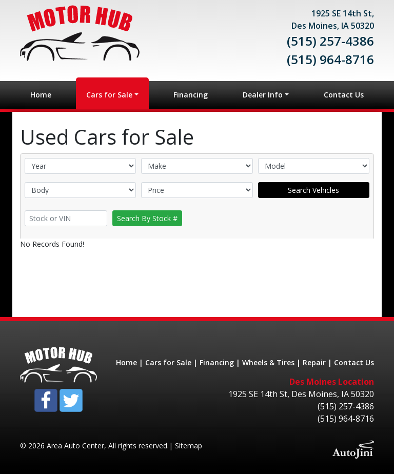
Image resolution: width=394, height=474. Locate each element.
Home (126, 362)
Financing (217, 362)
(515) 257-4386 (330, 40)
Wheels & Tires (268, 362)
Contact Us (354, 362)
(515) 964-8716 (330, 59)
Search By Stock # (147, 218)
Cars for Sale (168, 362)
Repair (314, 362)
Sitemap (188, 445)
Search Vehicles (313, 190)
